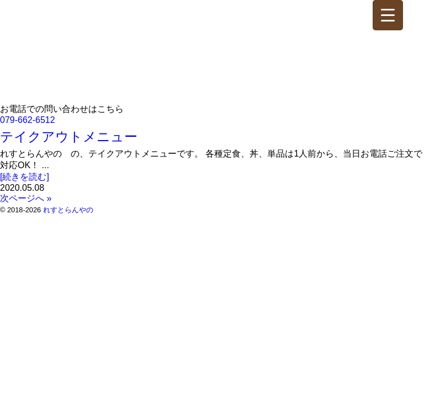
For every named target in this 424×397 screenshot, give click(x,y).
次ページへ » (25, 198)
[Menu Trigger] (388, 15)
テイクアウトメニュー (68, 136)
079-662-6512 (27, 120)
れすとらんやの (68, 210)
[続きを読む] (24, 176)
